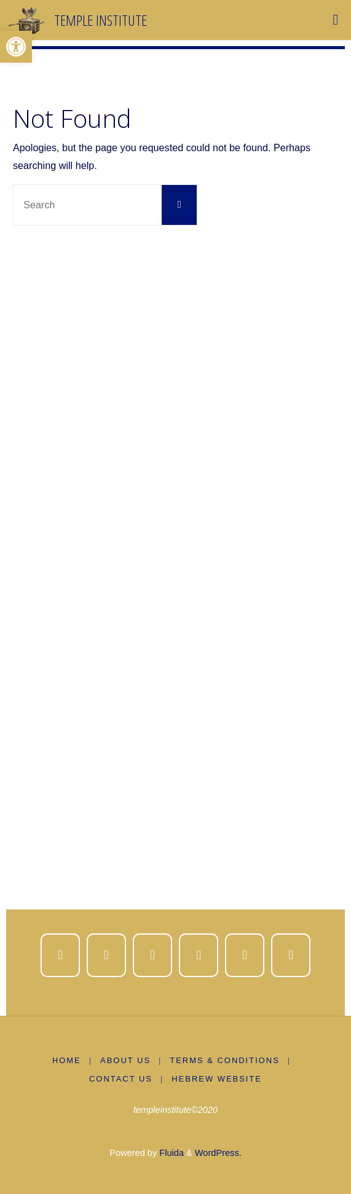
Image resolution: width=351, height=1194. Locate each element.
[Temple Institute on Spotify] (245, 955)
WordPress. (218, 1153)
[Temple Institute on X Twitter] (107, 955)
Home (66, 1060)
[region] (175, 584)
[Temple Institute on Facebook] (61, 955)
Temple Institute (100, 19)
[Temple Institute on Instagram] (153, 955)
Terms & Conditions (225, 1060)
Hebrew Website (217, 1078)
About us (125, 1060)
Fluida (170, 1153)
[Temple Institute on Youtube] (199, 955)
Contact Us (120, 1078)
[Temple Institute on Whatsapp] (291, 955)
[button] (16, 47)
